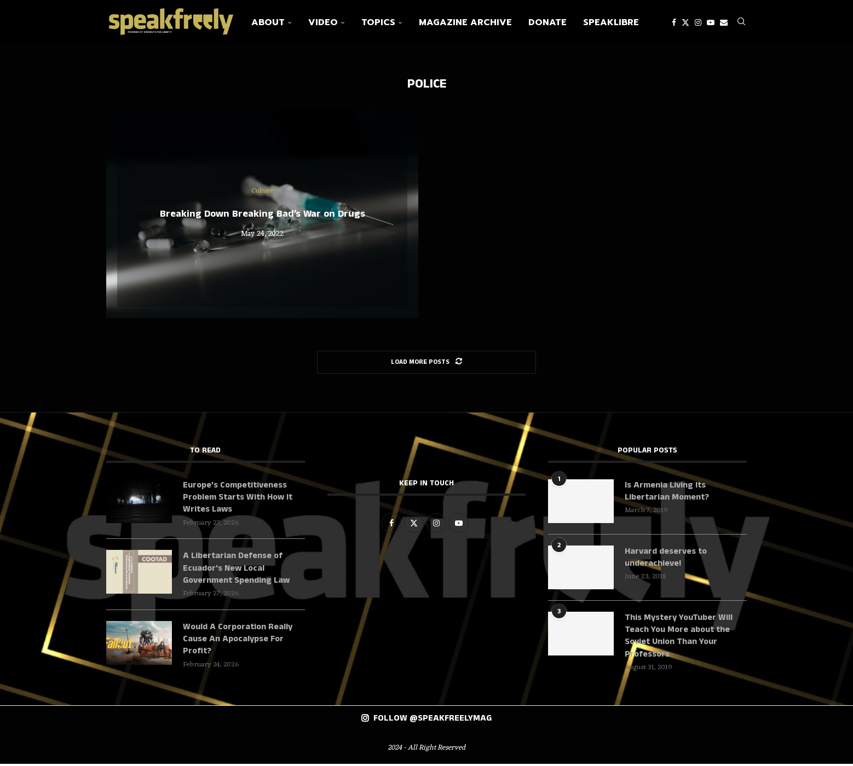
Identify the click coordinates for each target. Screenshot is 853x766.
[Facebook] (674, 22)
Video (323, 22)
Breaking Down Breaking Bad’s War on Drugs (262, 215)
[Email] (724, 22)
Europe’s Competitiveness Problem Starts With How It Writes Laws (238, 499)
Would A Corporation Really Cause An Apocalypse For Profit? (237, 641)
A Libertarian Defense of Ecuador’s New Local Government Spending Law (238, 570)
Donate (547, 22)
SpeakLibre (611, 22)
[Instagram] (698, 22)
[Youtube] (710, 22)
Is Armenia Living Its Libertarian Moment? (667, 493)
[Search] (741, 22)
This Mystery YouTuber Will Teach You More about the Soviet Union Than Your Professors (679, 637)
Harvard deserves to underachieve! (666, 559)
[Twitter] (685, 22)
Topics (378, 22)
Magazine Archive (465, 22)
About (268, 22)
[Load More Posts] (426, 363)
